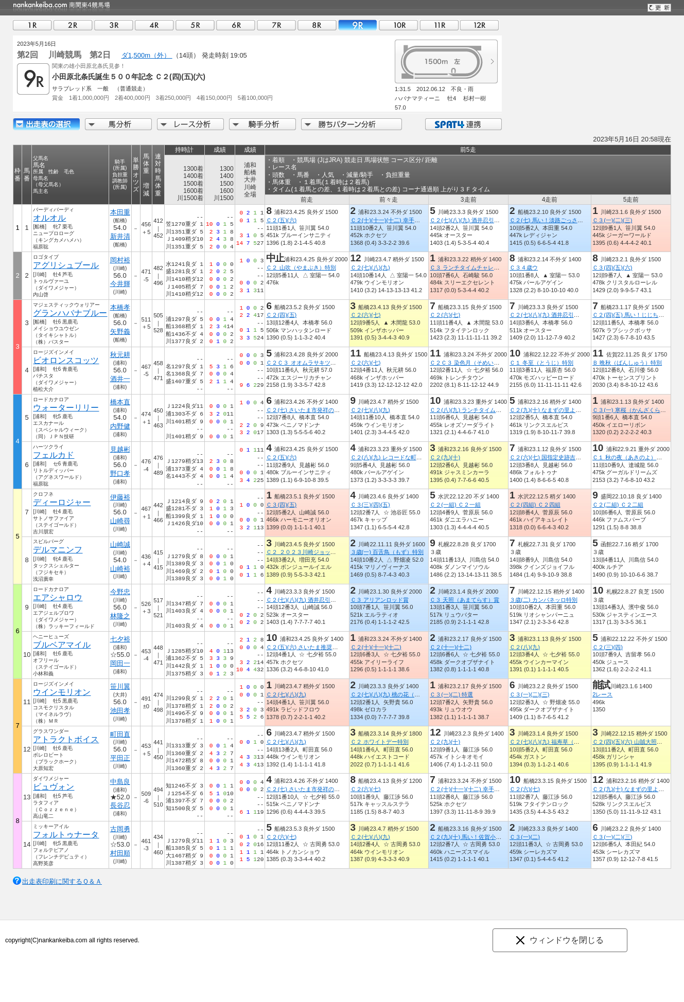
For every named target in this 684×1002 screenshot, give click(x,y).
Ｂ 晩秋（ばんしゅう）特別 (627, 363)
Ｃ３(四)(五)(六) (612, 267)
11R (439, 25)
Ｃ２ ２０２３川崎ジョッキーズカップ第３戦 (323, 552)
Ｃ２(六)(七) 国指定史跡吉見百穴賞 (554, 457)
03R (113, 25)
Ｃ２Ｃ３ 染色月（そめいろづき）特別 (479, 363)
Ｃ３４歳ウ (524, 267)
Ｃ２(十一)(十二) (450, 647)
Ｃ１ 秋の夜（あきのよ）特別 (630, 457)
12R (479, 25)
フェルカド (53, 455)
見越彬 (120, 449)
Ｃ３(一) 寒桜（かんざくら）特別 (634, 410)
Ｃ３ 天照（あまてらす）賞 (464, 600)
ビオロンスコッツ (66, 360)
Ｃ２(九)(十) (445, 457)
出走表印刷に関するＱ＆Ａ (62, 881)
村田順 (120, 853)
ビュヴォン (53, 786)
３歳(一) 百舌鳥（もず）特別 (387, 552)
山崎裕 (120, 568)
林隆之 (120, 616)
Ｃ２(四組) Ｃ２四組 (535, 505)
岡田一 (120, 663)
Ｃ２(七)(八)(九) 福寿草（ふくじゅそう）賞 (564, 742)
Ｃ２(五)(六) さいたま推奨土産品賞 (310, 647)
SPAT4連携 (463, 124)
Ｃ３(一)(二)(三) (612, 220)
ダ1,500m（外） (146, 55)
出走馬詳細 (46, 124)
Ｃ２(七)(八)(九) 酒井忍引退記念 (470, 220)
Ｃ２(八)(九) (525, 647)
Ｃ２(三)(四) (607, 647)
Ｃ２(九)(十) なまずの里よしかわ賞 (554, 410)
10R (398, 25)
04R (154, 25)
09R (357, 25)
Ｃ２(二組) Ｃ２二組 (617, 505)
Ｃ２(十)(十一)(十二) (375, 647)
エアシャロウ (57, 597)
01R (32, 25)
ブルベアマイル (62, 644)
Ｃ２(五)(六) (281, 220)
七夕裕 (120, 639)
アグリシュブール (66, 265)
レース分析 (190, 124)
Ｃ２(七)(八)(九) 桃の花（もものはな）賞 (402, 694)
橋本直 (120, 402)
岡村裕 (120, 260)
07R (276, 25)
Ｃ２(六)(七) (365, 315)
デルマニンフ (57, 549)
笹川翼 (120, 686)
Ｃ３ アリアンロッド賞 (379, 600)
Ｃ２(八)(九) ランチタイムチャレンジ (477, 410)
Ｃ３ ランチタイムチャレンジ (467, 267)
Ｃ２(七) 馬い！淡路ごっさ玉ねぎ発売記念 (563, 220)
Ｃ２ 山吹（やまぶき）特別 (301, 267)
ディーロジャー (62, 502)
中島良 (120, 781)
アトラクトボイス (66, 739)
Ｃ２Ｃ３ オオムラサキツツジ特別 (309, 363)
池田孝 (120, 710)
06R (235, 25)
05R (195, 25)
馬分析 (118, 124)
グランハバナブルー (70, 313)
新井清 (120, 236)
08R (317, 25)
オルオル (49, 217)
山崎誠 (120, 544)
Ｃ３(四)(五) (281, 505)
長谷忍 (120, 805)
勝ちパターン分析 (351, 124)
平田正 (120, 758)
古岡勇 (120, 829)
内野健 (120, 426)
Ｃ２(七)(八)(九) (370, 267)
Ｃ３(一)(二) (525, 837)
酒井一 (120, 379)
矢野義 (120, 331)
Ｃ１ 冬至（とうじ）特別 (541, 363)
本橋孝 (120, 307)
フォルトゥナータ (66, 834)
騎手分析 (262, 124)
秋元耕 (120, 355)
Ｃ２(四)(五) (281, 315)
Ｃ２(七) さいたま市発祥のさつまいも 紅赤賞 (325, 410)
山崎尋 (120, 521)
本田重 (120, 212)
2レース (602, 694)
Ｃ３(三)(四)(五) (370, 505)
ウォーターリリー (66, 407)
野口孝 (120, 473)
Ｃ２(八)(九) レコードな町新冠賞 (391, 457)
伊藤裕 (120, 497)
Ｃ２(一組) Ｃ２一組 (455, 505)
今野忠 (120, 592)
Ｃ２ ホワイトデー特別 (379, 742)
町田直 (120, 734)
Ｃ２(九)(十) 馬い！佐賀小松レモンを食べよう (488, 837)
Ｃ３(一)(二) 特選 (451, 694)
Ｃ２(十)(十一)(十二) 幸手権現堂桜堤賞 (399, 220)
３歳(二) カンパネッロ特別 (543, 600)
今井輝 (120, 284)
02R (73, 25)
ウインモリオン (62, 692)
